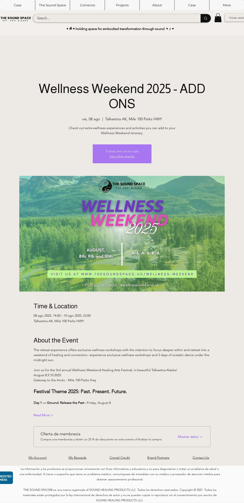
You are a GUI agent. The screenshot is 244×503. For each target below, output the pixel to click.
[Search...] (114, 18)
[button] (52, 5)
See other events (122, 156)
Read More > (43, 415)
